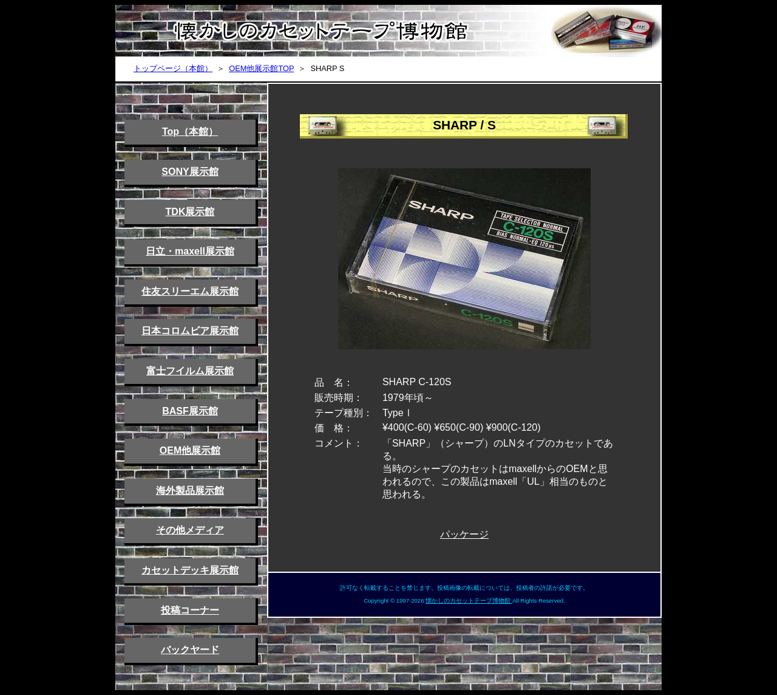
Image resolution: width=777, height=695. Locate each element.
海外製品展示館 (190, 490)
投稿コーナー (190, 610)
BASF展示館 (190, 411)
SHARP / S (464, 125)
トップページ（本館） (173, 68)
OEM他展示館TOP (261, 68)
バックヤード (190, 650)
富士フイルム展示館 (190, 371)
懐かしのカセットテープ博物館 (469, 600)
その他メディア (190, 530)
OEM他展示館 (190, 450)
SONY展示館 (189, 171)
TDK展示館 (190, 212)
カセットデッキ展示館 (190, 570)
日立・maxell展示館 (190, 251)
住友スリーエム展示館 (190, 291)
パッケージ (464, 534)
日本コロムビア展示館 (190, 331)
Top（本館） (190, 131)
